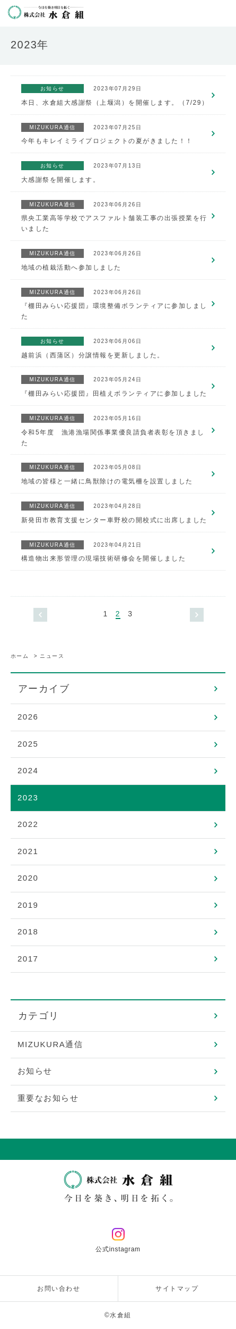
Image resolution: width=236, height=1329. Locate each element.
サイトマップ (176, 1288)
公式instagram (118, 1240)
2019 (28, 904)
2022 (28, 824)
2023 (28, 797)
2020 (28, 877)
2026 (28, 716)
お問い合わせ (58, 1288)
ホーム (20, 656)
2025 (28, 743)
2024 (28, 770)
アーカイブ (44, 688)
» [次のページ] (197, 615)
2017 (28, 958)
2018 (28, 931)
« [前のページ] (40, 615)
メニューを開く (222, 13)
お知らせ (35, 1070)
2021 (28, 851)
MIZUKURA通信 (50, 1044)
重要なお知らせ (48, 1097)
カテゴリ (38, 1015)
